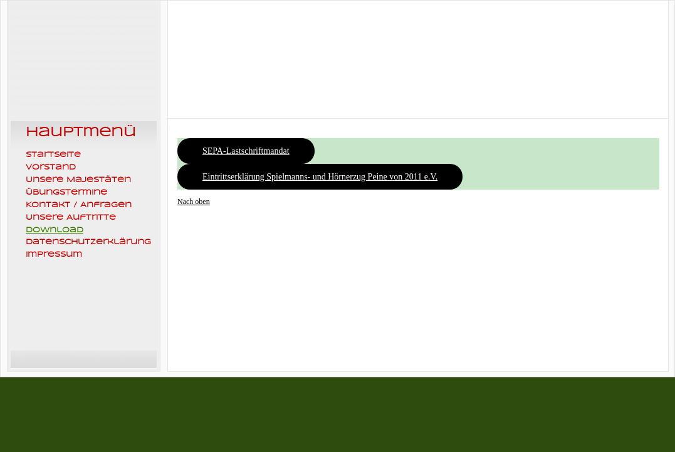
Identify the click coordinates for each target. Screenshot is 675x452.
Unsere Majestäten (78, 179)
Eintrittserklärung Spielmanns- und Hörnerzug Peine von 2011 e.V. (319, 176)
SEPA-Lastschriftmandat (246, 151)
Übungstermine (66, 192)
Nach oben (193, 201)
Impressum (54, 254)
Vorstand (51, 167)
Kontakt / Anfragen (79, 204)
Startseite (53, 154)
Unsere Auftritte (71, 217)
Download (54, 229)
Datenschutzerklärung (88, 241)
